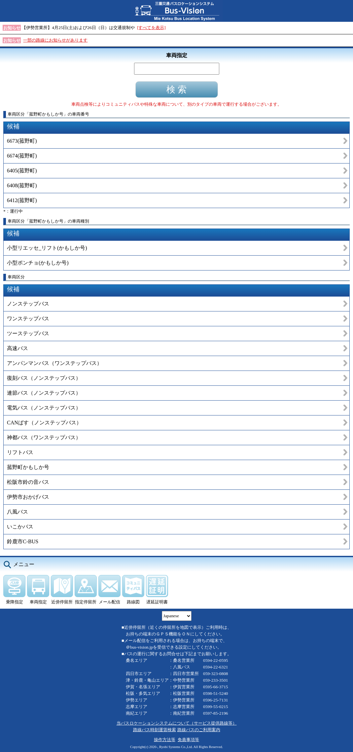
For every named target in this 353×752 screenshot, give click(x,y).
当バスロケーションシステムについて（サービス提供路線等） (177, 723)
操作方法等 (164, 739)
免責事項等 (188, 739)
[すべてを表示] (151, 27)
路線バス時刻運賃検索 (154, 729)
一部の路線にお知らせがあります (55, 40)
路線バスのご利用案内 (198, 729)
